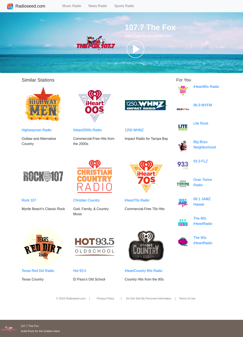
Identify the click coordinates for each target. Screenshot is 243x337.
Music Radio (73, 6)
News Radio (99, 6)
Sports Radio (126, 6)
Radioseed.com (30, 6)
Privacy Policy (105, 298)
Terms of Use (187, 298)
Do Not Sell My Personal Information (148, 298)
